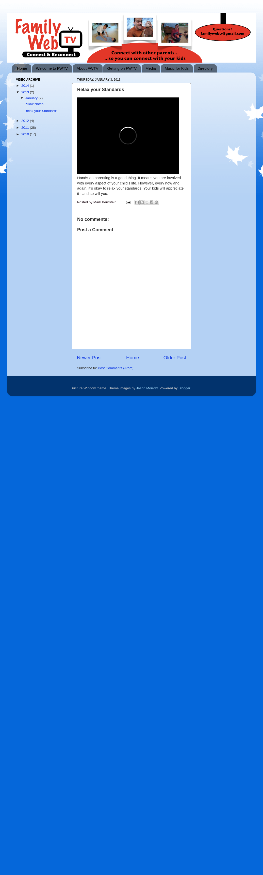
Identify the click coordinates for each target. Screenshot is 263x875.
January (32, 98)
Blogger (184, 388)
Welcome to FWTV (52, 68)
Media (150, 68)
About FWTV (87, 68)
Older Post (174, 357)
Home (22, 68)
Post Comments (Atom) (116, 368)
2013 (25, 92)
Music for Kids (177, 68)
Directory (205, 68)
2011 (25, 128)
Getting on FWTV (122, 68)
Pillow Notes (34, 104)
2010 (25, 134)
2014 (25, 86)
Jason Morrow (147, 388)
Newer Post (89, 357)
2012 (25, 121)
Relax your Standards (41, 111)
